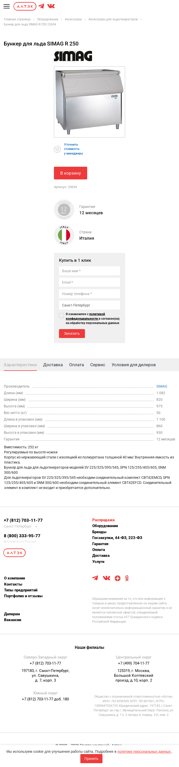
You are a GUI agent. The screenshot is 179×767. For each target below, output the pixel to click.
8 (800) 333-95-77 (22, 535)
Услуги (98, 561)
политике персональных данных (144, 751)
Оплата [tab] (76, 364)
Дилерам (12, 614)
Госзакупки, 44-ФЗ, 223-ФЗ (117, 537)
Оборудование (105, 526)
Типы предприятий (20, 590)
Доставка (101, 555)
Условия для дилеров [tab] (134, 364)
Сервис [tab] (97, 364)
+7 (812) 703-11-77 (23, 520)
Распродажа (103, 520)
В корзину (70, 173)
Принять (91, 759)
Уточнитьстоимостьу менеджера (73, 149)
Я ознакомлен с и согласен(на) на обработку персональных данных (93, 318)
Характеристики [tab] (20, 364)
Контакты (13, 584)
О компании (14, 578)
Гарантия (100, 544)
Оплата (98, 549)
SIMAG (161, 386)
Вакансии (12, 620)
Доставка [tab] (53, 364)
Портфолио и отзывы (23, 596)
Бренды (99, 532)
